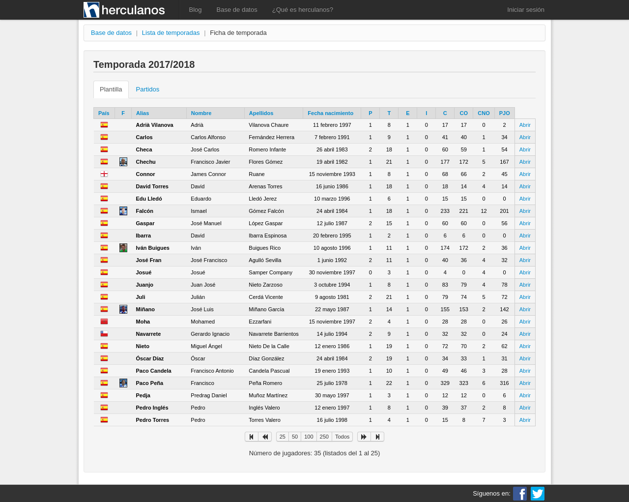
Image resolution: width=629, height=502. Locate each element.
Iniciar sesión (525, 9)
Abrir (525, 125)
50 (295, 437)
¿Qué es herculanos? (302, 9)
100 (308, 437)
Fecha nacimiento (330, 113)
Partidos (148, 89)
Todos (342, 437)
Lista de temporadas (171, 32)
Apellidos (261, 113)
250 (324, 437)
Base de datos (237, 9)
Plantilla (111, 89)
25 (283, 437)
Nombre (201, 113)
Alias (142, 113)
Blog (195, 9)
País (104, 113)
